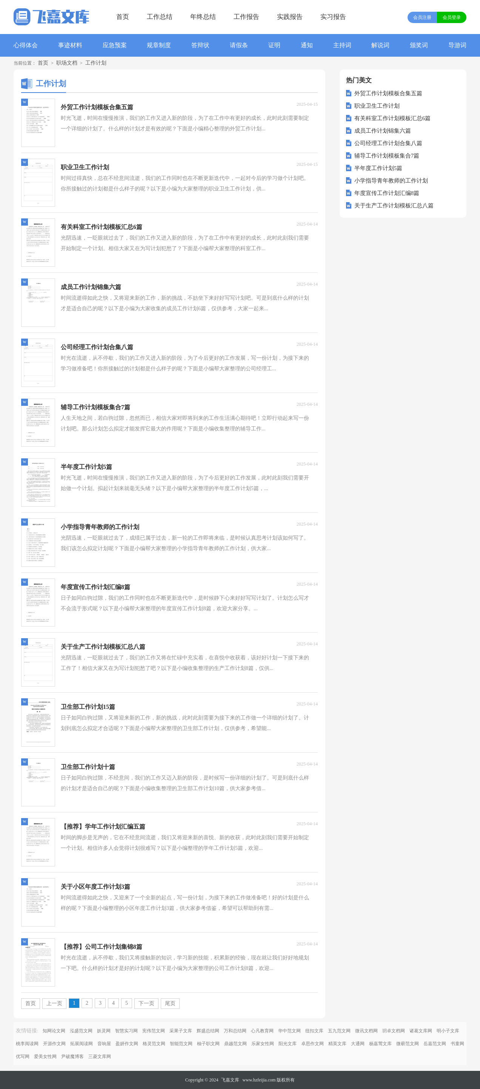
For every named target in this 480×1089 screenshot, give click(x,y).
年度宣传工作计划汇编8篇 (387, 193)
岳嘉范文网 (434, 1043)
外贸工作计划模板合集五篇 (388, 93)
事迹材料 (70, 45)
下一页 (146, 1003)
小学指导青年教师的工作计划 (391, 181)
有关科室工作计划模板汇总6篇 (392, 118)
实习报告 (333, 16)
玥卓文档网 (393, 1030)
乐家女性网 (262, 1043)
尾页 (170, 1003)
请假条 (239, 45)
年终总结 (203, 16)
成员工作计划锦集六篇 (382, 131)
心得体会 (26, 45)
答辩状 (200, 45)
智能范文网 (181, 1043)
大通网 (358, 1043)
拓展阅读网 (81, 1043)
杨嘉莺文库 (380, 1043)
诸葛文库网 (420, 1030)
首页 (122, 16)
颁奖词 (419, 45)
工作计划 (95, 63)
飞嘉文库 (230, 1080)
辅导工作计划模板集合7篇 (387, 156)
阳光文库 (287, 1043)
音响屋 (104, 1043)
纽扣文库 (314, 1030)
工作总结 (159, 16)
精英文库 (337, 1043)
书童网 (457, 1043)
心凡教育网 (262, 1030)
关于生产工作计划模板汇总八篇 (394, 206)
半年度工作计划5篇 (378, 168)
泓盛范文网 (81, 1030)
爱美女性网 (45, 1056)
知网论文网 (54, 1030)
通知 (307, 45)
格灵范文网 (154, 1043)
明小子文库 (448, 1030)
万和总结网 (235, 1030)
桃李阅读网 (27, 1043)
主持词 (342, 45)
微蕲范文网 (407, 1043)
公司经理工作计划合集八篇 (388, 143)
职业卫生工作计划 (377, 106)
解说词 (380, 45)
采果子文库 (180, 1030)
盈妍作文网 (126, 1043)
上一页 (54, 1003)
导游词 (457, 45)
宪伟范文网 (153, 1030)
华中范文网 (289, 1030)
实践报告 (290, 16)
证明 (274, 45)
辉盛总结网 (208, 1030)
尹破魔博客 (72, 1056)
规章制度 (159, 45)
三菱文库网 (99, 1056)
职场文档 (66, 63)
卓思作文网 (312, 1043)
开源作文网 (54, 1043)
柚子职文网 (208, 1043)
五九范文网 (339, 1030)
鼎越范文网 (235, 1043)
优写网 (22, 1056)
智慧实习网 (126, 1030)
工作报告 (246, 16)
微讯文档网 (366, 1030)
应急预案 (115, 45)
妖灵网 (104, 1030)
